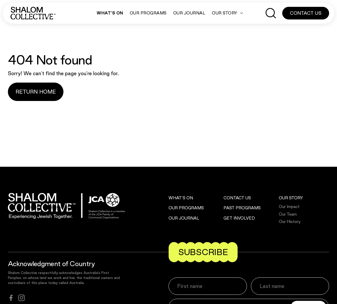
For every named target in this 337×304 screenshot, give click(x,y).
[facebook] (11, 297)
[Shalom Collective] (33, 13)
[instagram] (21, 297)
